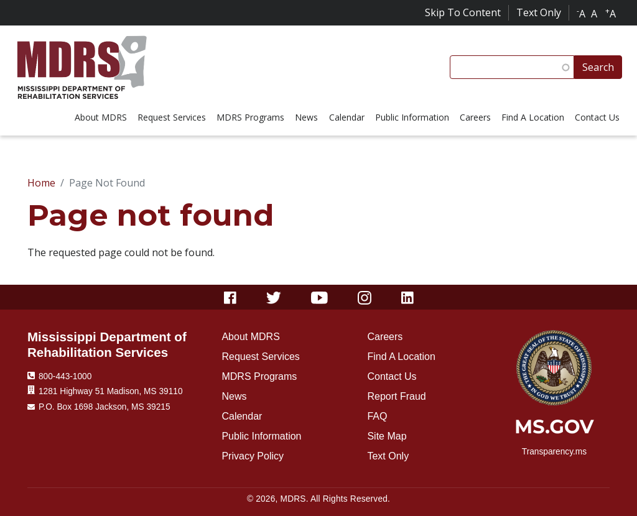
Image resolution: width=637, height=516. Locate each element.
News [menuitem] (306, 117)
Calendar (241, 416)
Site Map (386, 436)
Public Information (261, 436)
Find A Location (401, 356)
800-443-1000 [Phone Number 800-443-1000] (65, 376)
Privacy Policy (252, 456)
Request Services (260, 356)
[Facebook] (230, 297)
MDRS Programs (259, 376)
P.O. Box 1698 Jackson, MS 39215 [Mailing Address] (104, 407)
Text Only (388, 456)
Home (41, 183)
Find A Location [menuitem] (532, 117)
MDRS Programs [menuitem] (250, 117)
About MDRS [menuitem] (101, 117)
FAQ (377, 416)
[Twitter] (274, 297)
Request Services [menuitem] (171, 117)
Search (598, 67)
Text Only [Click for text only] (538, 12)
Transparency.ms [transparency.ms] (554, 451)
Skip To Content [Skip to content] (463, 12)
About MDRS (250, 336)
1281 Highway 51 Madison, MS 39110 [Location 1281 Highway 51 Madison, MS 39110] (111, 391)
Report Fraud (396, 396)
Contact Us (391, 376)
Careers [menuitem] (475, 117)
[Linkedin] (407, 297)
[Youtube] (319, 297)
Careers (384, 336)
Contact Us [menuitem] (597, 117)
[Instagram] (364, 297)
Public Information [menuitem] (412, 117)
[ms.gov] (554, 431)
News (233, 396)
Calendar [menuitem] (347, 117)
